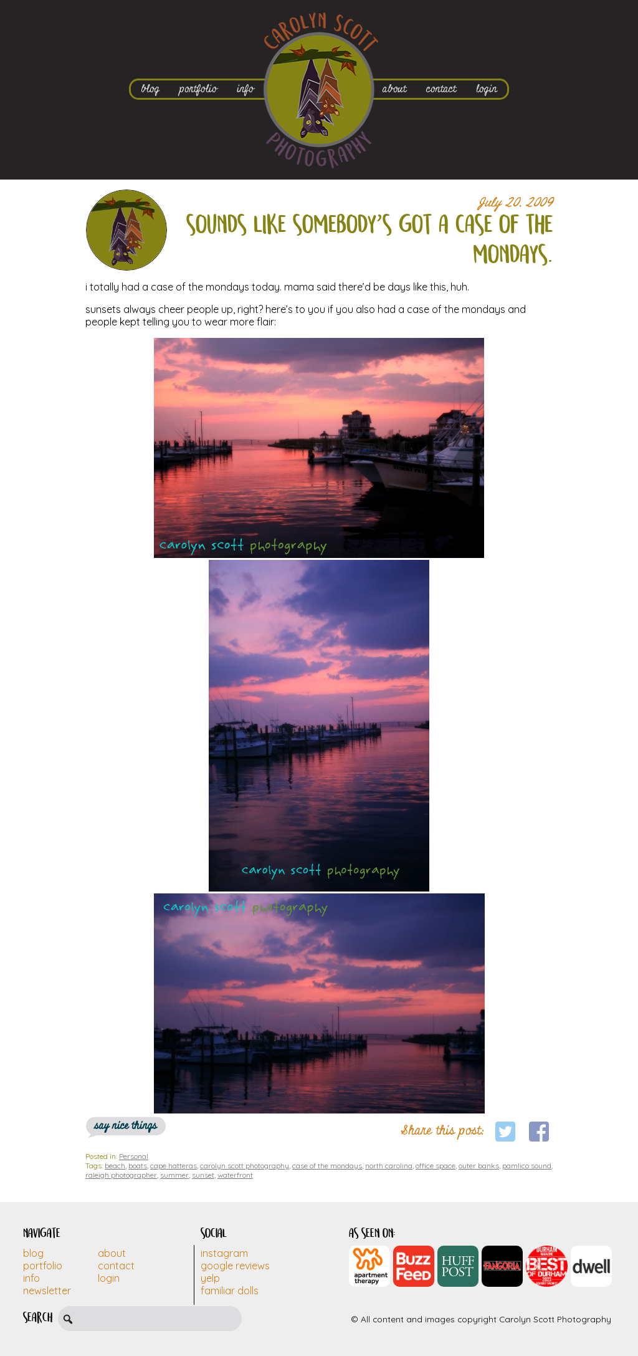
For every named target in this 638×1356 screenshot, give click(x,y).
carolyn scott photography (244, 1165)
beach (115, 1165)
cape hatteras (173, 1165)
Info (31, 1278)
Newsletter (47, 1290)
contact (441, 89)
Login (109, 1278)
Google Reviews (235, 1265)
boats (137, 1165)
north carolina (388, 1165)
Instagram (224, 1253)
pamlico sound (526, 1165)
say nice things (126, 1125)
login (486, 89)
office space (435, 1165)
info (245, 89)
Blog (33, 1253)
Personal (133, 1156)
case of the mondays (327, 1165)
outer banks (479, 1165)
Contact (116, 1265)
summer (174, 1175)
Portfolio (42, 1265)
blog (150, 89)
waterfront (235, 1175)
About (112, 1253)
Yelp (210, 1278)
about (394, 89)
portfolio (198, 89)
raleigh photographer (121, 1175)
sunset (203, 1175)
